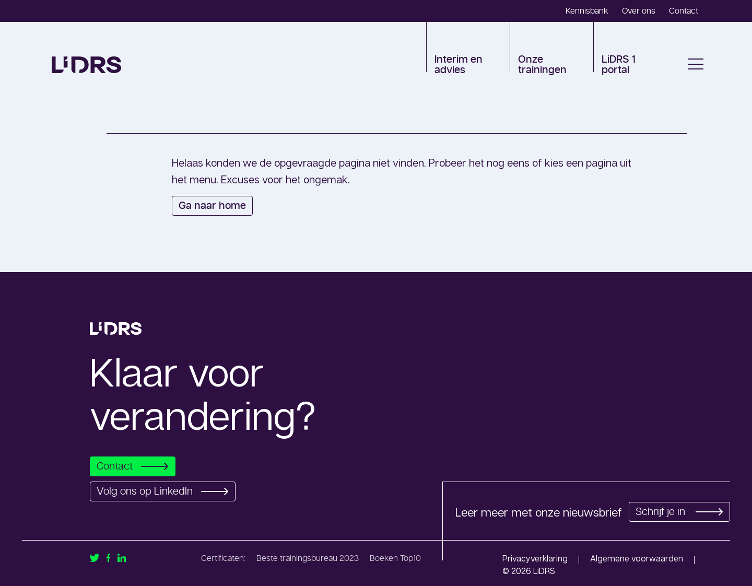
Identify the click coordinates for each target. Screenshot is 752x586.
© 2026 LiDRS (528, 571)
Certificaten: (223, 558)
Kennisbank (587, 11)
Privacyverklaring (535, 558)
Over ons (638, 11)
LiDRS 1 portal (619, 64)
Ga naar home (212, 206)
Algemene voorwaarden (636, 558)
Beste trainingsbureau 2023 (307, 558)
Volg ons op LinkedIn (165, 491)
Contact (683, 11)
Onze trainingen (542, 64)
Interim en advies (458, 64)
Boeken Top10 (395, 558)
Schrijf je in (677, 512)
